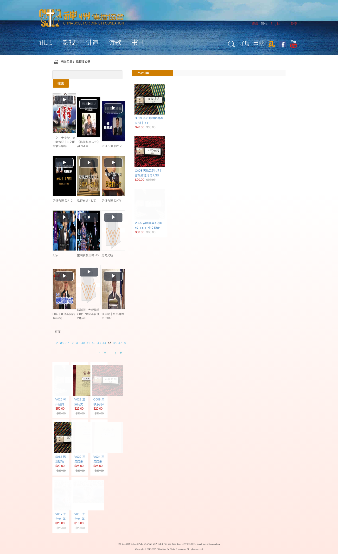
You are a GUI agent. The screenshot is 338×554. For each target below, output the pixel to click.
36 (62, 343)
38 (72, 343)
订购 (244, 43)
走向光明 (107, 255)
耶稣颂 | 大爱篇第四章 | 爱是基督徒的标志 (88, 314)
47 (120, 343)
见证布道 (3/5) (86, 201)
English (275, 23)
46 (114, 343)
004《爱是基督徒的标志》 (63, 316)
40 (83, 343)
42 (93, 343)
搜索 (60, 83)
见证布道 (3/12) (112, 146)
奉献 (258, 43)
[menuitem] (294, 24)
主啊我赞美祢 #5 (88, 255)
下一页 (118, 353)
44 (104, 343)
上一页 (102, 353)
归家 (55, 255)
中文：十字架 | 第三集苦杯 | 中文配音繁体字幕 (63, 142)
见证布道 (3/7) (111, 201)
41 (88, 343)
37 (67, 343)
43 (99, 343)
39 (77, 343)
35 (56, 343)
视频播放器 (83, 62)
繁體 (254, 23)
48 (125, 343)
